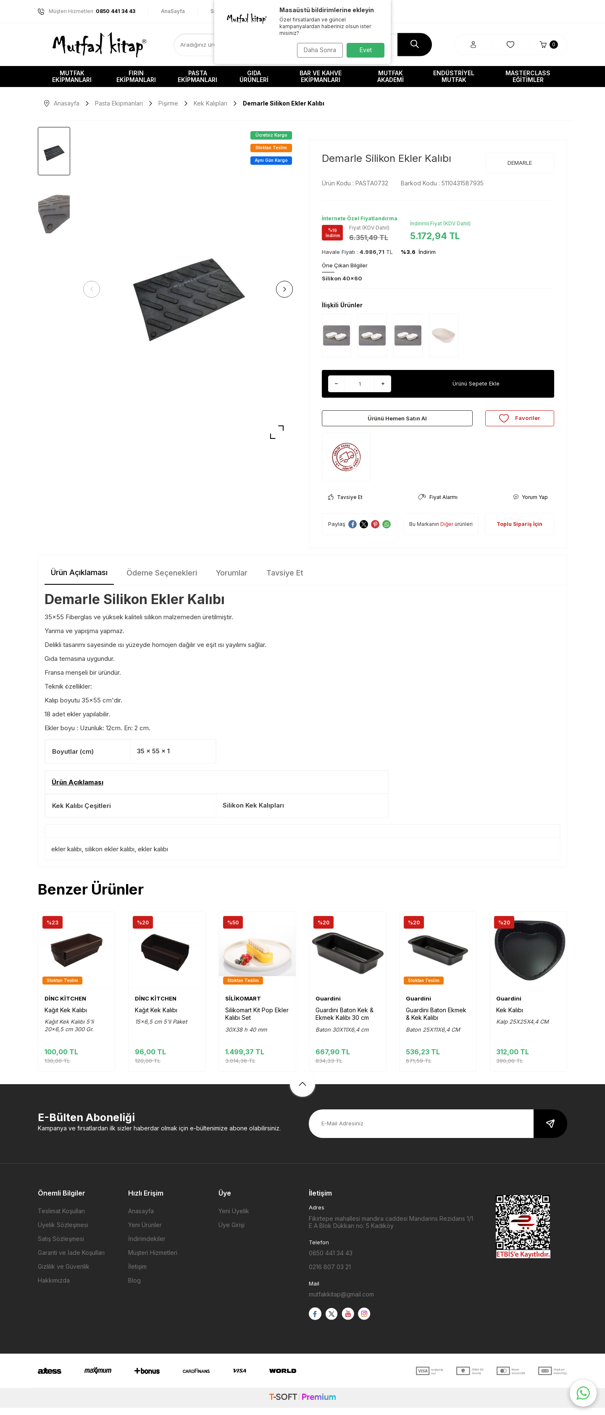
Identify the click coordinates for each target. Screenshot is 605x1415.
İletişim (137, 1273)
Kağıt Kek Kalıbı (66, 1017)
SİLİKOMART (243, 1005)
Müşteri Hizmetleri (152, 1259)
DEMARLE (520, 162)
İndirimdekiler (147, 1245)
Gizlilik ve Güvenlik (63, 1273)
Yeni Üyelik (233, 1218)
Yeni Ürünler (145, 1231)
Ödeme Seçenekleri (161, 580)
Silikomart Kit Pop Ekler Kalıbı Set (257, 1021)
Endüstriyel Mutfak (453, 76)
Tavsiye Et (345, 504)
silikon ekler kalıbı (109, 856)
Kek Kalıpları (210, 103)
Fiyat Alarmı (438, 504)
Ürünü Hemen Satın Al (397, 421)
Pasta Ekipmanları (197, 76)
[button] (94, 289)
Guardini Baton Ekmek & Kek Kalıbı (436, 1021)
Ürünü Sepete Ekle (475, 384)
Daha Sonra (317, 49)
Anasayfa (61, 103)
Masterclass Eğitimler (527, 76)
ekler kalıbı (66, 856)
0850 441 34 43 (330, 1260)
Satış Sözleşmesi (61, 1245)
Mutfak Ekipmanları (72, 76)
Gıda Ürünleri (253, 76)
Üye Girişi (231, 1231)
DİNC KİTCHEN (65, 1005)
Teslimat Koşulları (61, 1218)
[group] (188, 289)
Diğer (446, 531)
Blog (134, 1287)
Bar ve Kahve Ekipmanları (321, 76)
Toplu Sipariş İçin (519, 531)
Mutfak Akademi (390, 76)
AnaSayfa (173, 11)
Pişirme (168, 103)
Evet (366, 49)
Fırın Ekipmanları (136, 76)
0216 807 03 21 (330, 1274)
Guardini (328, 1005)
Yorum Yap (530, 504)
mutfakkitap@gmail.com (341, 1301)
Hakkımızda (54, 1287)
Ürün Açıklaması (79, 579)
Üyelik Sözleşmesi (63, 1231)
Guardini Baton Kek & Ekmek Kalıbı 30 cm (345, 1021)
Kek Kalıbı (509, 1017)
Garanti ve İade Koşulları (71, 1259)
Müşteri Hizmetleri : (86, 11)
